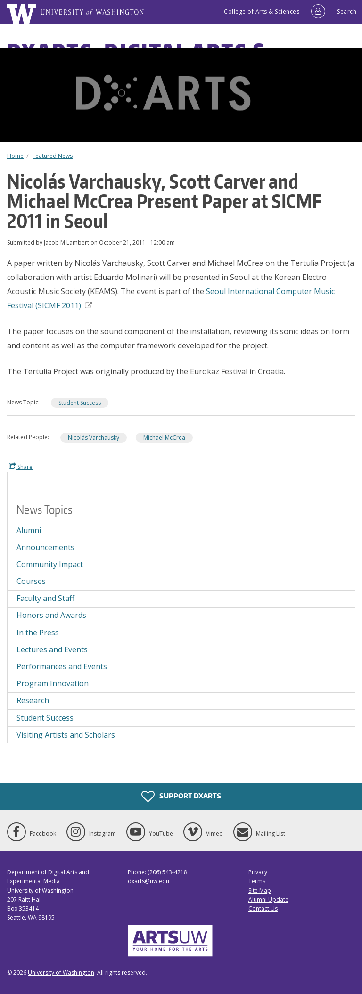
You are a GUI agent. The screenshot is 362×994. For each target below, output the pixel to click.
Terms (256, 881)
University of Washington (61, 973)
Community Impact (49, 564)
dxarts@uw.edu (148, 881)
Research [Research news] (32, 700)
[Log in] (318, 12)
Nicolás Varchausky (93, 438)
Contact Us (263, 908)
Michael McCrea (164, 438)
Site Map (259, 891)
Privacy (257, 872)
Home (15, 156)
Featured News (53, 156)
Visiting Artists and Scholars (65, 735)
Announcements (45, 547)
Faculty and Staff (45, 598)
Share (21, 466)
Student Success (79, 403)
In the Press (37, 632)
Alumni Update (268, 899)
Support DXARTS (181, 796)
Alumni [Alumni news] (28, 530)
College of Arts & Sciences (261, 12)
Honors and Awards (51, 615)
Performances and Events (61, 666)
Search (346, 12)
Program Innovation (52, 683)
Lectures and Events (52, 649)
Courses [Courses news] (31, 581)
